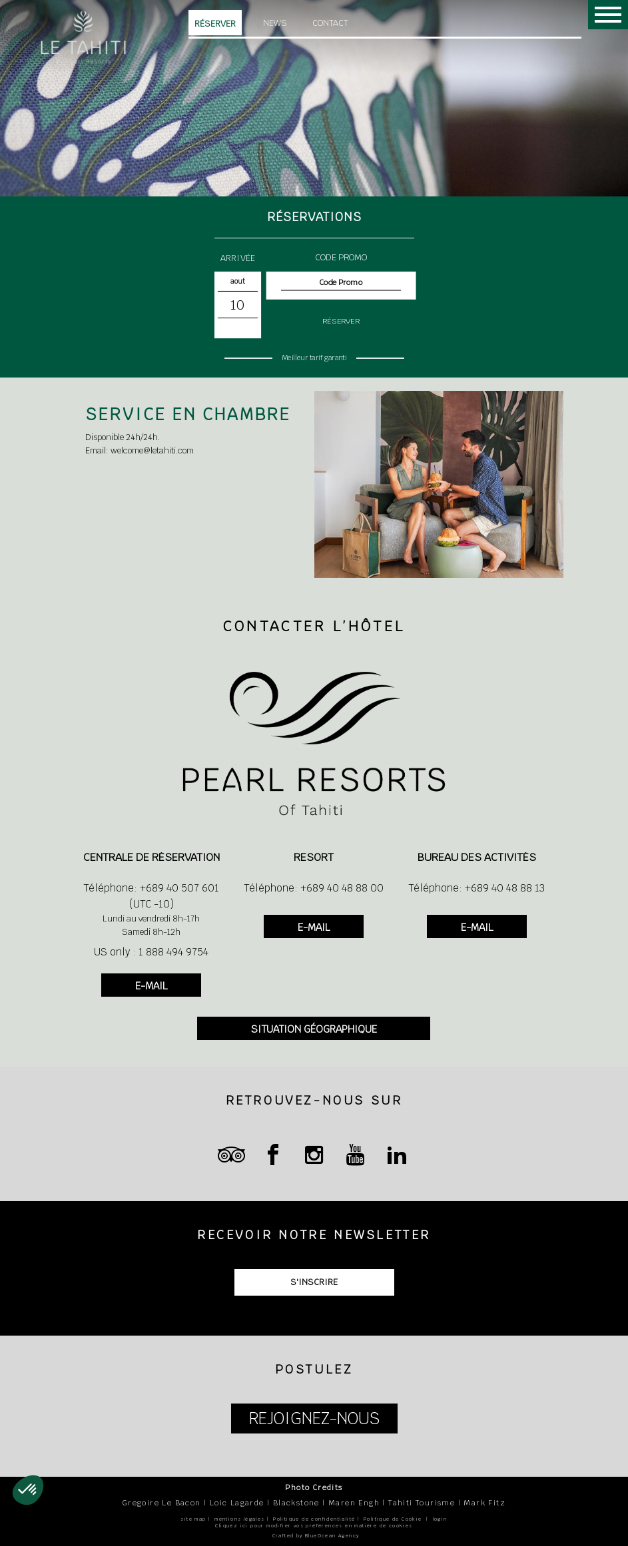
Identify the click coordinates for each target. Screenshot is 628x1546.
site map (193, 1519)
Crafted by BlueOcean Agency (316, 1536)
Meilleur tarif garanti (314, 357)
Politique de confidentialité (314, 1519)
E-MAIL (151, 985)
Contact (330, 23)
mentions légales (239, 1519)
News (275, 23)
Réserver (215, 23)
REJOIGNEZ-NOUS (314, 1418)
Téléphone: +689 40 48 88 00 (314, 888)
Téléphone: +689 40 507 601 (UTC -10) (151, 896)
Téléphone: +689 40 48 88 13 (476, 888)
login (440, 1519)
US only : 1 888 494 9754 (151, 951)
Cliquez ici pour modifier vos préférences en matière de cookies (313, 1526)
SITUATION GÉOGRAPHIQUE (314, 1029)
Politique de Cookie (393, 1519)
